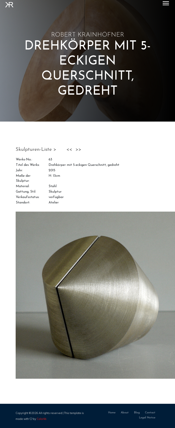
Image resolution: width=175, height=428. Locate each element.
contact (150, 412)
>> (78, 149)
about (125, 412)
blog (137, 412)
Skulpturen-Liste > (37, 149)
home (112, 412)
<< (69, 149)
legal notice (147, 417)
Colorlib (42, 418)
